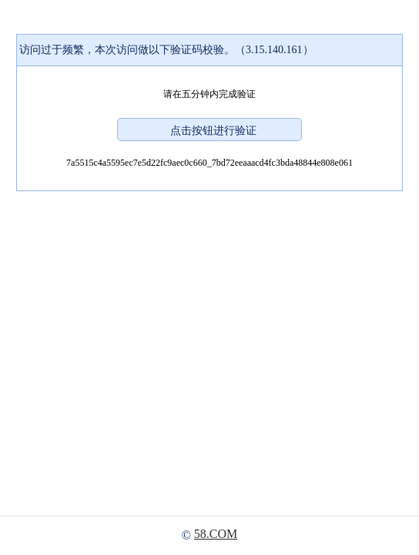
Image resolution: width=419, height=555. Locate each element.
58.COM (215, 533)
